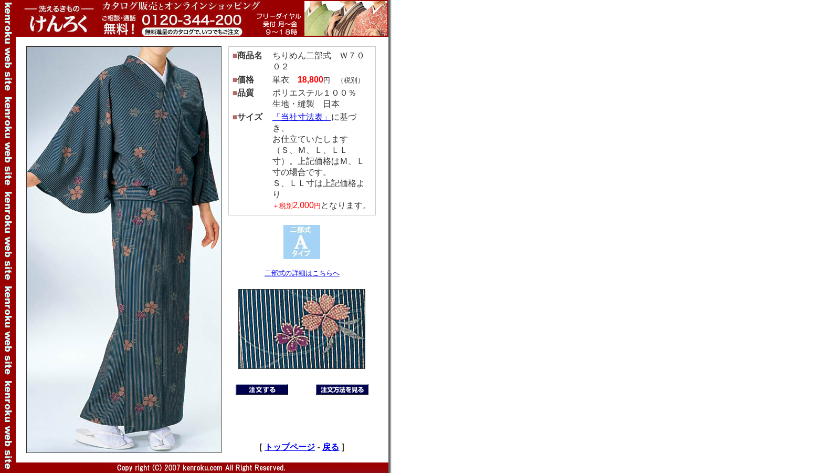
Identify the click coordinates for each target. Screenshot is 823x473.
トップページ (290, 447)
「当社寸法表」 (301, 116)
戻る (330, 447)
